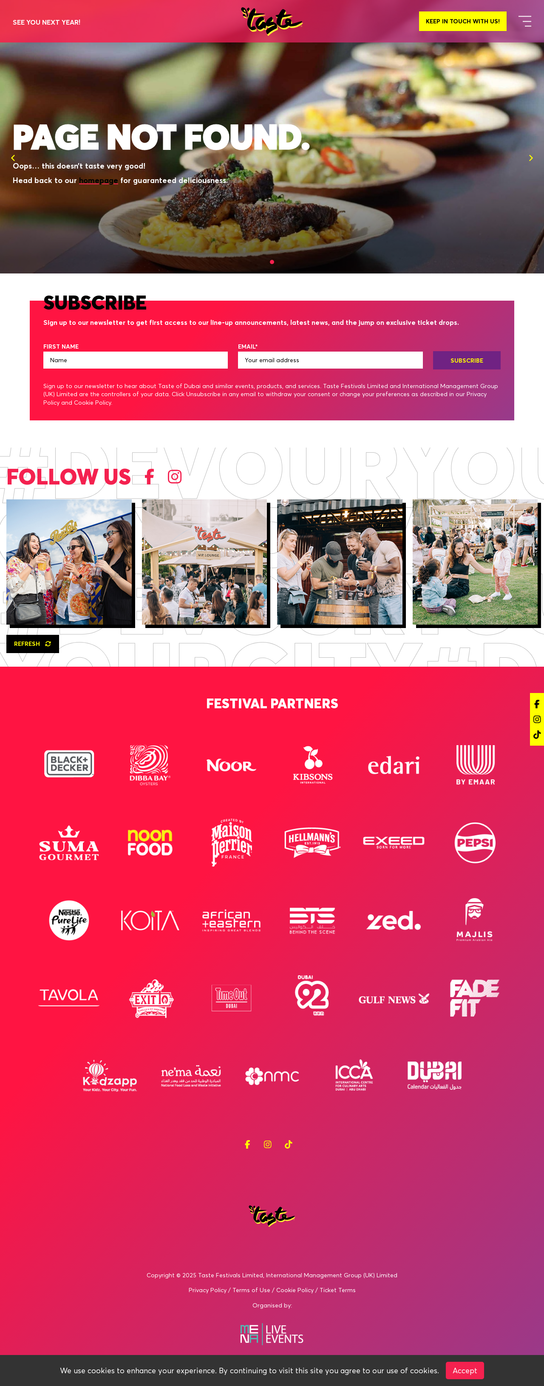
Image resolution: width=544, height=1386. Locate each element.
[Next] (530, 158)
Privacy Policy (208, 1290)
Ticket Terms (338, 1290)
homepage (98, 180)
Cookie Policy (295, 1290)
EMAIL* (248, 346)
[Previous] (13, 158)
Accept (465, 1370)
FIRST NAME (61, 346)
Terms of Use (251, 1290)
